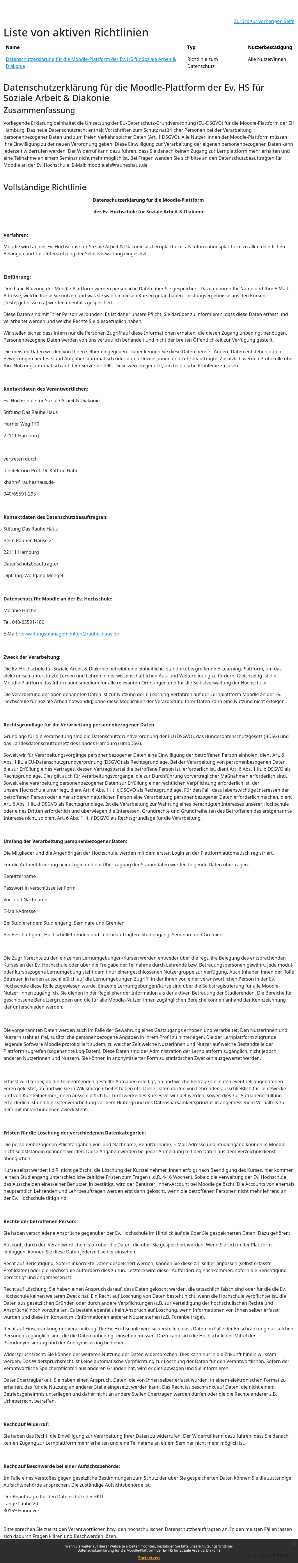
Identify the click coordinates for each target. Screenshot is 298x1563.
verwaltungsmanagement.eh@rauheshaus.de (69, 634)
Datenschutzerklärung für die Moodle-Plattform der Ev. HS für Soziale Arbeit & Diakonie (149, 1550)
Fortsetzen (149, 1557)
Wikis (82, 1088)
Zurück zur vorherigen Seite (264, 21)
